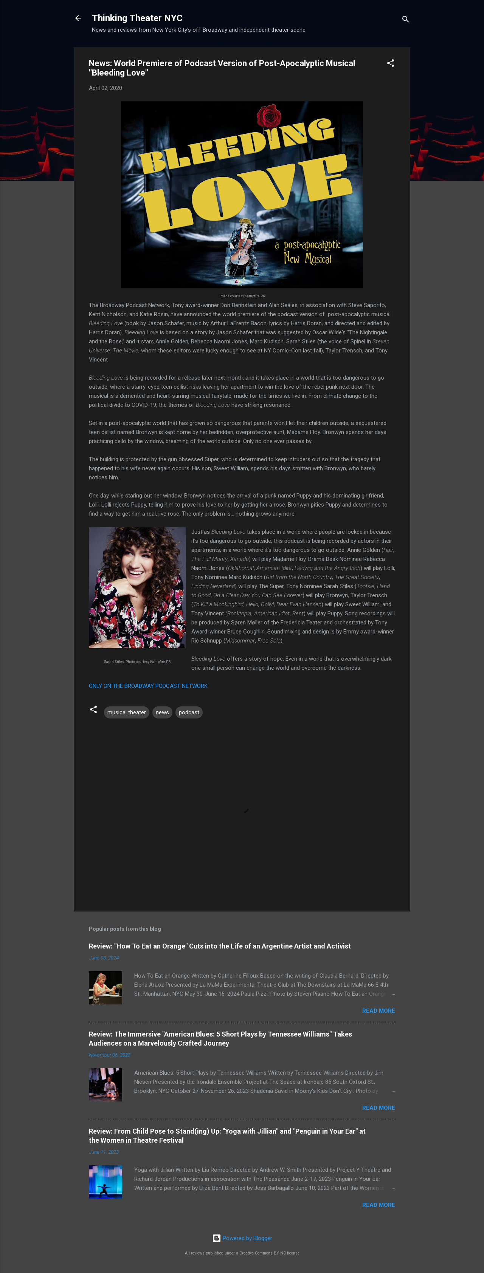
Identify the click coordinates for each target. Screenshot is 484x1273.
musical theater (126, 712)
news (162, 712)
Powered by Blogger (242, 1238)
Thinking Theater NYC (137, 18)
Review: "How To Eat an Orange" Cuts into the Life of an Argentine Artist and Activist (220, 946)
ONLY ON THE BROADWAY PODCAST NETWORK (148, 686)
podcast (189, 712)
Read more (378, 1010)
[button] (390, 64)
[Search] (405, 20)
